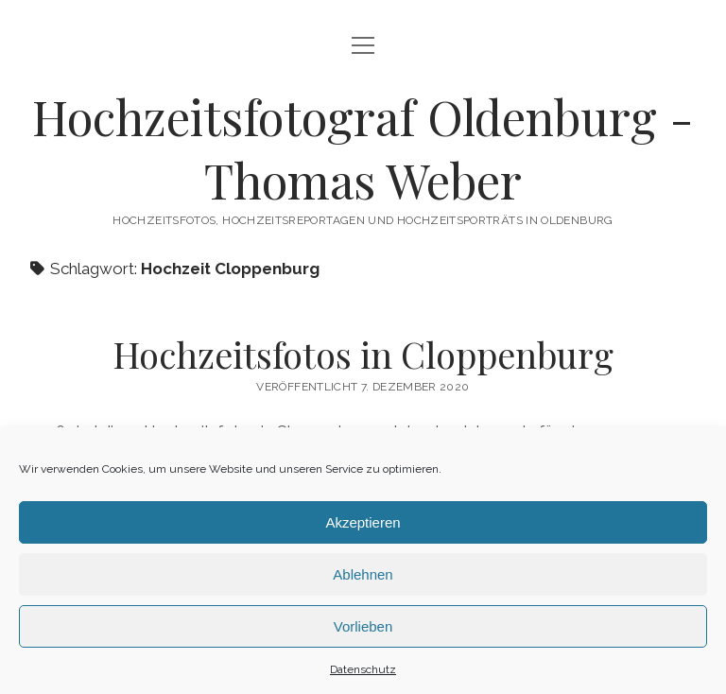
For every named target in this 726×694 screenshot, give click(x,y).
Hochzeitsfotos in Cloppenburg (363, 354)
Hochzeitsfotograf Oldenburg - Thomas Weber (363, 148)
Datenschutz (363, 669)
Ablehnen (362, 574)
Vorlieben (363, 626)
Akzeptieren (362, 522)
